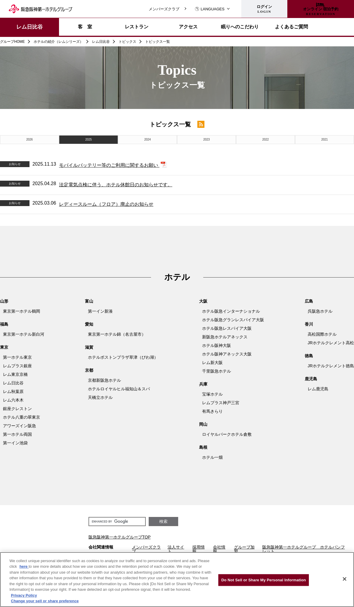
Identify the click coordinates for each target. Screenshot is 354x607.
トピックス (127, 41)
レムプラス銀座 (17, 365)
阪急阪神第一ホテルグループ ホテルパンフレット (303, 549)
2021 (324, 139)
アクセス (188, 26)
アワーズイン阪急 (19, 425)
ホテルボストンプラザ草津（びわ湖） (123, 357)
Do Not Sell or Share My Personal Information (263, 580)
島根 (203, 447)
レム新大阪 (212, 362)
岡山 (203, 424)
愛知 (89, 324)
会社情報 (219, 549)
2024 (147, 139)
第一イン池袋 (15, 442)
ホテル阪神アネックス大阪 (227, 354)
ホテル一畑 (212, 457)
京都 (89, 370)
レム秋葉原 (13, 391)
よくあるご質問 (291, 26)
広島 (309, 301)
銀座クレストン (17, 408)
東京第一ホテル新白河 (23, 334)
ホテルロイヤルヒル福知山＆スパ (119, 388)
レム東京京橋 (15, 374)
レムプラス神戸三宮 (220, 402)
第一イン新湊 (100, 311)
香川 (309, 324)
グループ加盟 (244, 549)
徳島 (309, 355)
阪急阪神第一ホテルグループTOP (119, 537)
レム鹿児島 (318, 388)
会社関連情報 (100, 547)
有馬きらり (212, 411)
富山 (89, 301)
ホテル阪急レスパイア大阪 (227, 328)
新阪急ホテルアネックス (225, 336)
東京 (4, 347)
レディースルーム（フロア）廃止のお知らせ (106, 204)
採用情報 (198, 549)
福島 (4, 324)
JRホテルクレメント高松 (331, 342)
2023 (206, 139)
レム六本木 (13, 400)
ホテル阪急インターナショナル (231, 311)
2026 (29, 139)
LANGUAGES (209, 9)
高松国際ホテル (322, 334)
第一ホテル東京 (17, 357)
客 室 (85, 26)
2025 (88, 139)
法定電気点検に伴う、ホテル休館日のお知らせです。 (115, 184)
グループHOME (12, 41)
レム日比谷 (29, 27)
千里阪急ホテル (216, 371)
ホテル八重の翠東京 (21, 417)
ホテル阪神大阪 (216, 345)
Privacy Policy (24, 595)
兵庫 (203, 384)
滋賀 (89, 347)
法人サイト (176, 549)
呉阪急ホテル (320, 311)
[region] (177, 579)
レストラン (136, 26)
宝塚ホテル (212, 394)
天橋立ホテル (100, 397)
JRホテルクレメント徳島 (331, 365)
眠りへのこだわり (240, 26)
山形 (4, 301)
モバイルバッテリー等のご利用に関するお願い (109, 165)
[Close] (344, 578)
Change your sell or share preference (45, 601)
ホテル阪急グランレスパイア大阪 (233, 319)
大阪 (203, 301)
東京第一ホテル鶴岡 (21, 311)
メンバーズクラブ (164, 9)
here (24, 566)
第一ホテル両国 (17, 434)
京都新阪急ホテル (104, 380)
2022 (265, 139)
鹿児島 (311, 378)
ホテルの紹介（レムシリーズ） (58, 41)
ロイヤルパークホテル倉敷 (227, 434)
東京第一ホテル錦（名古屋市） (117, 334)
